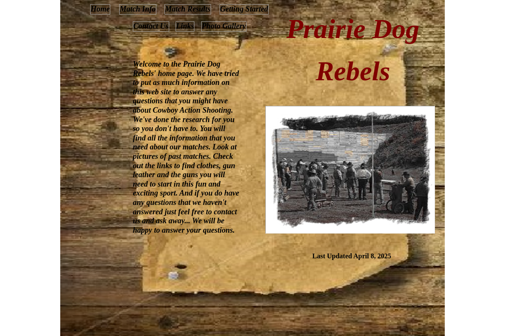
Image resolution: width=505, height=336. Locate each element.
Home (100, 9)
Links (185, 26)
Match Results (188, 9)
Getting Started (244, 9)
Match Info (138, 9)
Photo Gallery (224, 26)
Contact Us (151, 26)
